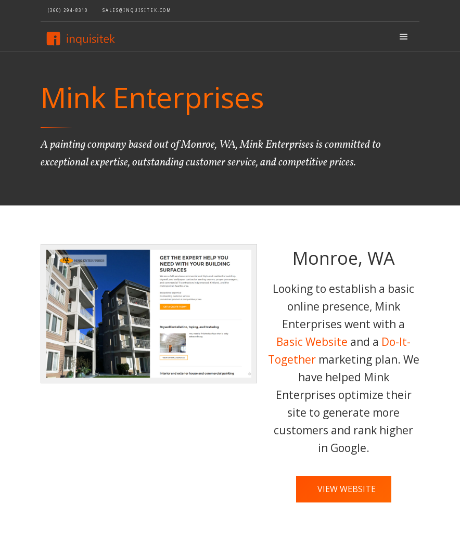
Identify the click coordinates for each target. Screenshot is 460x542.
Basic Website (312, 341)
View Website (346, 489)
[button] (403, 36)
